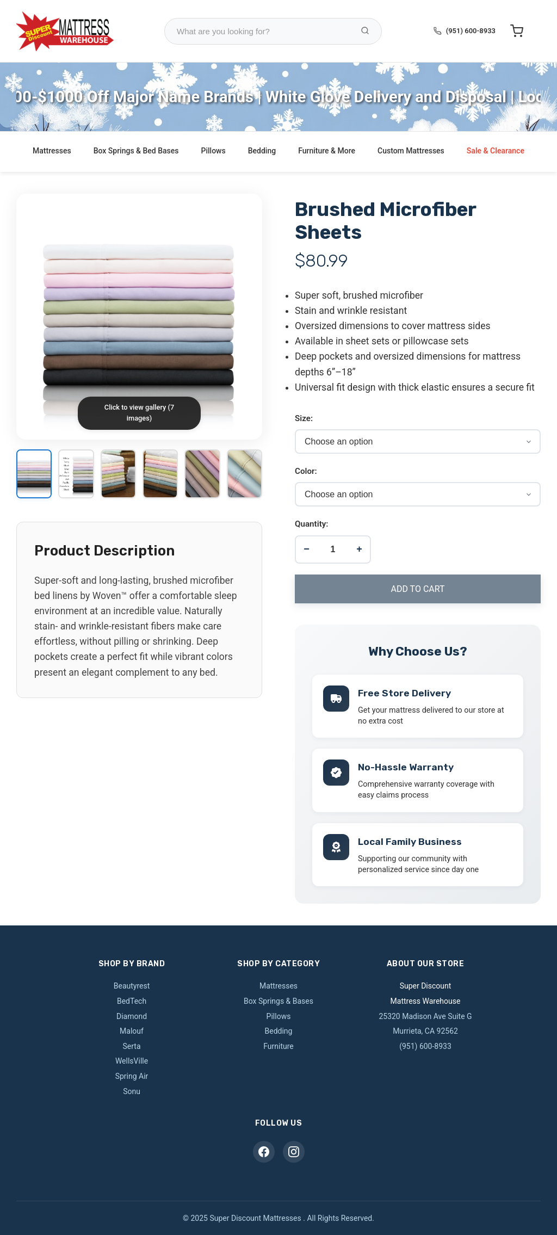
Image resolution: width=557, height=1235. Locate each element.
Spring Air (131, 1076)
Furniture (278, 1046)
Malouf (132, 1031)
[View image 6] (244, 474)
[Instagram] (294, 1152)
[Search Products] (365, 31)
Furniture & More (326, 150)
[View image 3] (118, 474)
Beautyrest (132, 985)
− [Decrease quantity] (307, 549)
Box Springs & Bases (278, 1001)
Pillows (213, 150)
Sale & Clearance (495, 150)
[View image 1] (34, 474)
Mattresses (52, 150)
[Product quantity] (333, 549)
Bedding (262, 150)
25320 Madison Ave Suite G (425, 1016)
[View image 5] (202, 474)
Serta (131, 1046)
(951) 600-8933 (471, 31)
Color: (306, 471)
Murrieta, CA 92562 (425, 1031)
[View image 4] (160, 474)
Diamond (131, 1016)
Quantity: (311, 524)
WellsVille (131, 1061)
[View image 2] (76, 474)
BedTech (131, 1001)
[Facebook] (264, 1152)
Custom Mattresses (410, 150)
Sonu (131, 1091)
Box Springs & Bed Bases (136, 150)
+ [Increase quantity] (359, 549)
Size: (304, 418)
